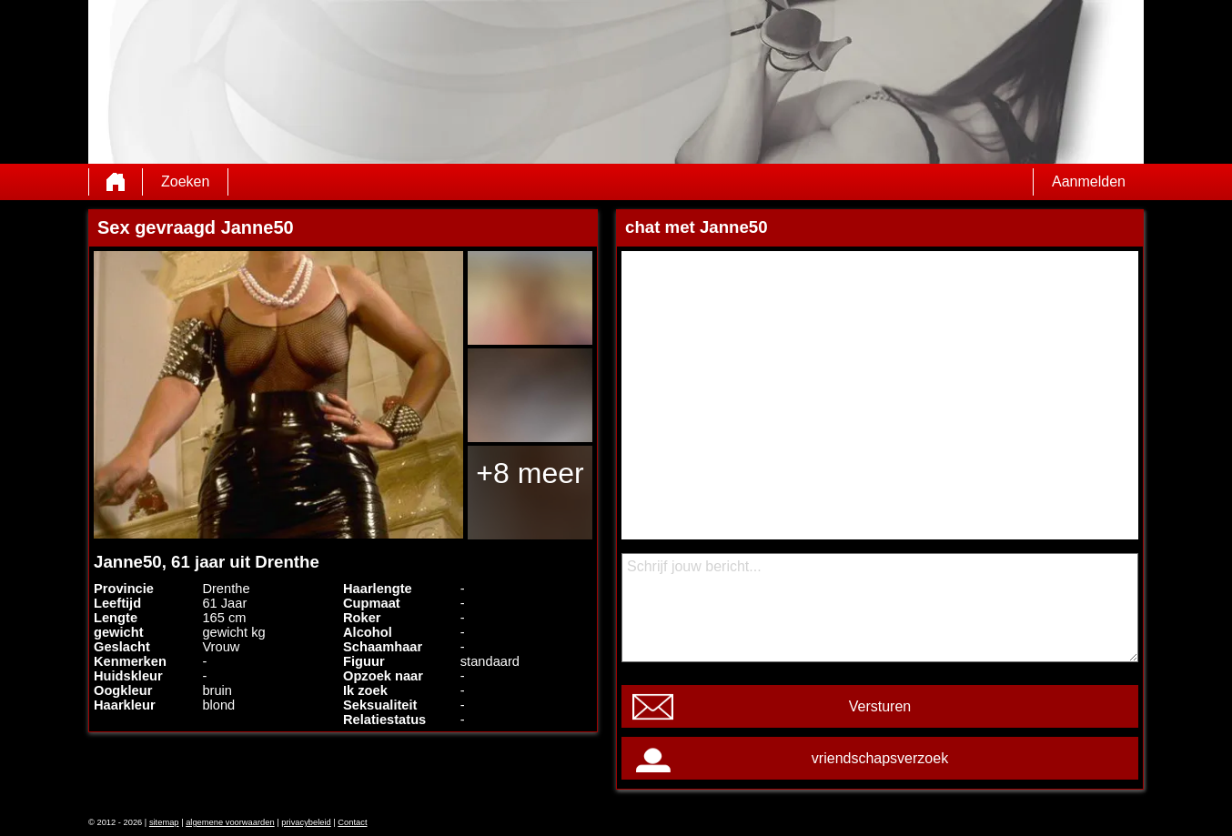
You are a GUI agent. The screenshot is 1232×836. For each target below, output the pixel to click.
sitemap (164, 822)
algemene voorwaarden (230, 822)
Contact (352, 822)
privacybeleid (305, 822)
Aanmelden (1089, 181)
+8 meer (529, 473)
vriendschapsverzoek (880, 758)
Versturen (880, 706)
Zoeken (185, 181)
